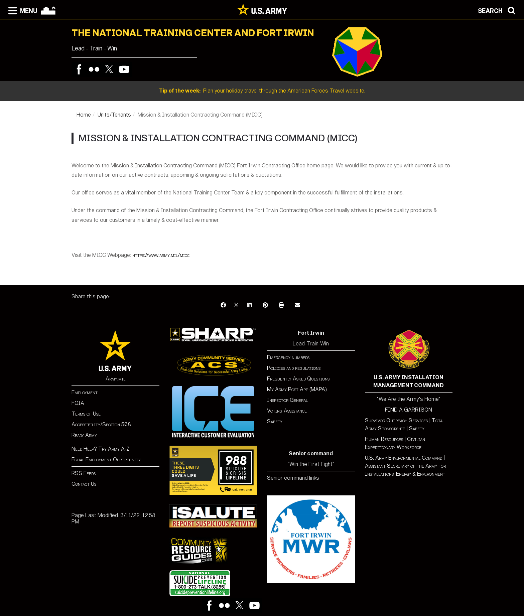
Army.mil (115, 378)
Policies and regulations (293, 368)
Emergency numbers (288, 357)
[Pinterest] (265, 305)
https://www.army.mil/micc (160, 255)
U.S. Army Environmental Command (403, 458)
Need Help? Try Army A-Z (101, 449)
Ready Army (84, 435)
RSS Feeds (84, 473)
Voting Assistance (287, 411)
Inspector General (287, 400)
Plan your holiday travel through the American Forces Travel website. (262, 91)
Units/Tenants (114, 115)
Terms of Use (86, 414)
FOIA (78, 403)
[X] (236, 305)
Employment (85, 392)
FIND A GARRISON (408, 410)
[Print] (281, 305)
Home (84, 115)
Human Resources (384, 439)
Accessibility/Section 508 (101, 424)
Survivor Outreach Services (396, 420)
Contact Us (84, 484)
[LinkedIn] (249, 305)
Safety (274, 421)
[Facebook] (223, 305)
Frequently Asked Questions (298, 378)
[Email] (297, 305)
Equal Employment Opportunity (106, 459)
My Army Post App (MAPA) (297, 389)
